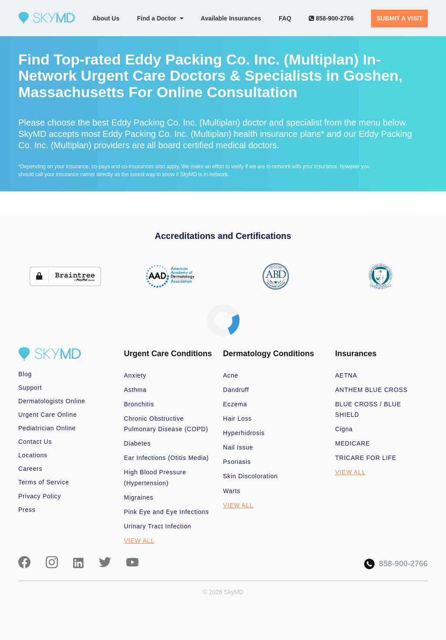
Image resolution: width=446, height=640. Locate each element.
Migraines (139, 497)
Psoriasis (237, 461)
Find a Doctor (160, 18)
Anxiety (135, 375)
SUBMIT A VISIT (399, 18)
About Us (105, 18)
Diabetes (137, 443)
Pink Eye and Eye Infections (166, 511)
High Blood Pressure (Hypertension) (155, 477)
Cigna (344, 429)
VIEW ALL (139, 540)
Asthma (135, 389)
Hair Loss (237, 418)
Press (27, 509)
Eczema (235, 404)
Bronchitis (139, 404)
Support (30, 387)
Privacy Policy (39, 496)
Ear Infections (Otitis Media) (166, 457)
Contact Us (35, 441)
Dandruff (236, 389)
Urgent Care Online (47, 414)
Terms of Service (43, 482)
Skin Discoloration (250, 476)
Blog (25, 374)
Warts (231, 490)
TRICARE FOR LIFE (366, 457)
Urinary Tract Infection (158, 526)
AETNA (346, 375)
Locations (32, 455)
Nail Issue (238, 447)
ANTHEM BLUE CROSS (371, 389)
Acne (230, 375)
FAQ (285, 18)
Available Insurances (231, 18)
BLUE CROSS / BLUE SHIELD (368, 409)
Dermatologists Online (51, 401)
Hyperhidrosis (244, 432)
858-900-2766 (331, 18)
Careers (30, 468)
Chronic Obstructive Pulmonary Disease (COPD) (166, 423)
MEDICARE (352, 443)
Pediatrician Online (47, 428)
